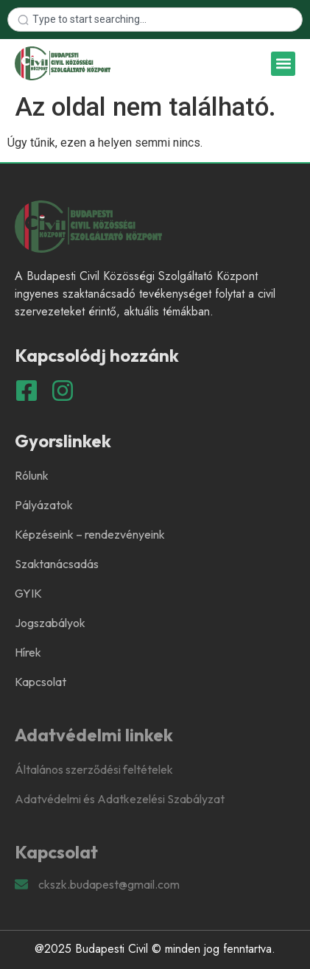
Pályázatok (44, 504)
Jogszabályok (50, 622)
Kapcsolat (40, 681)
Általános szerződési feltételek (94, 769)
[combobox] (155, 19)
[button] (283, 64)
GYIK (28, 593)
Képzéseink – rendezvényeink (90, 534)
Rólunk (32, 475)
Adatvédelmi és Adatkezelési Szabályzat (120, 798)
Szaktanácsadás (57, 563)
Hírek (28, 652)
